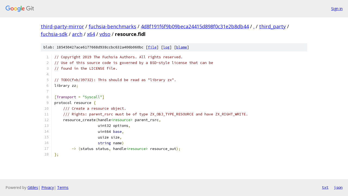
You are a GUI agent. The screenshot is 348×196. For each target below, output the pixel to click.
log (166, 47)
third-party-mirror (62, 26)
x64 (91, 34)
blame (181, 47)
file (152, 47)
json (338, 187)
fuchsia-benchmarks (112, 26)
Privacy (47, 187)
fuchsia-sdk (54, 34)
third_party (272, 26)
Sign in (337, 8)
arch (77, 34)
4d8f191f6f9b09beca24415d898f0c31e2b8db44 (195, 26)
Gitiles (32, 187)
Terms (63, 187)
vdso (105, 34)
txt (325, 187)
